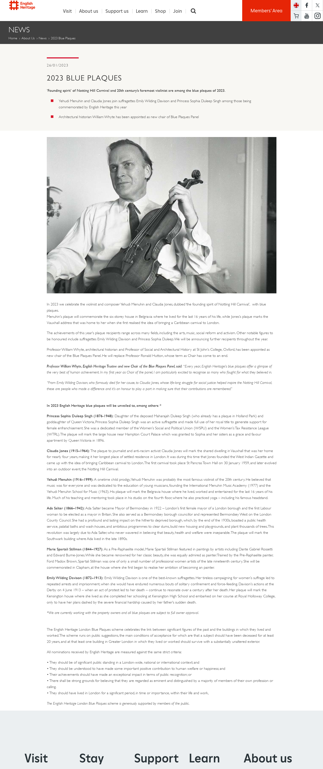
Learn (142, 11)
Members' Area (266, 10)
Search (193, 11)
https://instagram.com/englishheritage (317, 16)
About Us (28, 38)
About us (88, 11)
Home (13, 38)
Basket (296, 16)
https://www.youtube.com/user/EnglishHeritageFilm (307, 16)
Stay (91, 758)
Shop (160, 11)
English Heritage (28, 9)
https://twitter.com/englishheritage (317, 5)
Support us (117, 11)
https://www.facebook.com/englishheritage (307, 5)
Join (177, 11)
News (43, 38)
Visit (67, 11)
